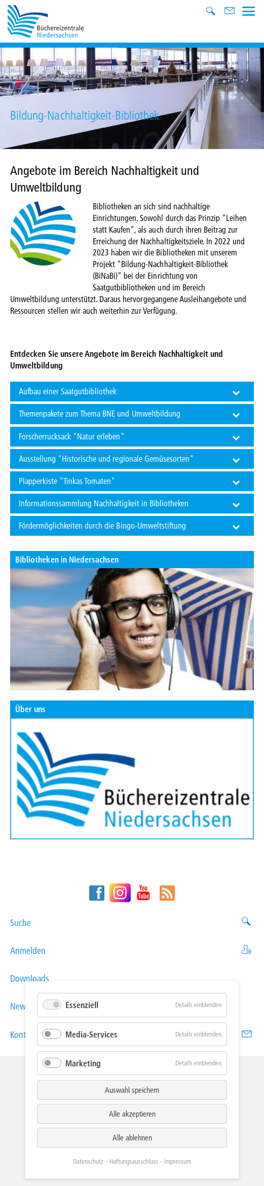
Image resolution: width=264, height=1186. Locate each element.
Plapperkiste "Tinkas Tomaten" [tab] (67, 480)
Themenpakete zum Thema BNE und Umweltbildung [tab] (99, 413)
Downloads (132, 978)
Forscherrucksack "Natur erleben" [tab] (72, 436)
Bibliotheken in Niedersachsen (67, 559)
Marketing (83, 1063)
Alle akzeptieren (132, 1113)
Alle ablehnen (132, 1137)
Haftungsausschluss (133, 1161)
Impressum (177, 1161)
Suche (132, 923)
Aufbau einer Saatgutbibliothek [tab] (68, 391)
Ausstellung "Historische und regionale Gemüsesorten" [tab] (106, 458)
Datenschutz (88, 1161)
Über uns (30, 708)
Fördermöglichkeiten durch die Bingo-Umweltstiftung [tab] (102, 525)
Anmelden (132, 950)
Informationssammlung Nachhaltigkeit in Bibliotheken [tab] (104, 503)
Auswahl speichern (132, 1090)
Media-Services (91, 1034)
